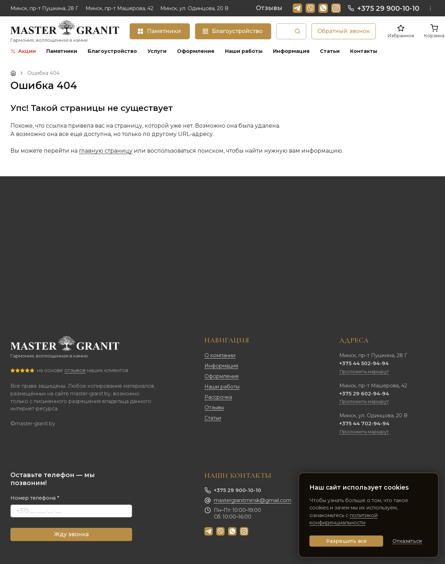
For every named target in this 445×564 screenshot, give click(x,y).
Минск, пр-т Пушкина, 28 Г (44, 8)
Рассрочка (218, 397)
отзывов (75, 370)
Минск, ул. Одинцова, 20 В (194, 8)
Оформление (221, 376)
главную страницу (105, 150)
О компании (219, 355)
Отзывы (269, 8)
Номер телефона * (34, 498)
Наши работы (222, 387)
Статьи (212, 418)
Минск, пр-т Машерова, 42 (119, 8)
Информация (221, 366)
